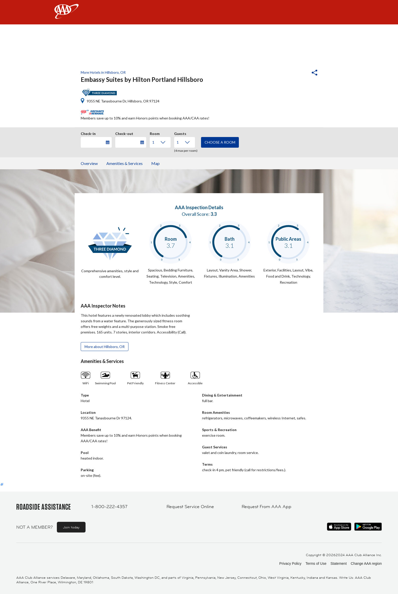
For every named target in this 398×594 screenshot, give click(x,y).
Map (155, 163)
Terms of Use (315, 563)
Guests (180, 132)
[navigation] (199, 12)
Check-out (124, 132)
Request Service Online (190, 506)
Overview (89, 163)
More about (105, 346)
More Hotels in (103, 72)
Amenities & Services (124, 163)
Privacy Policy (290, 563)
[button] (300, 73)
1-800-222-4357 (109, 506)
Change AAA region (366, 563)
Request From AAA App (266, 506)
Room (155, 132)
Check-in (88, 132)
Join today (71, 527)
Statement (338, 563)
